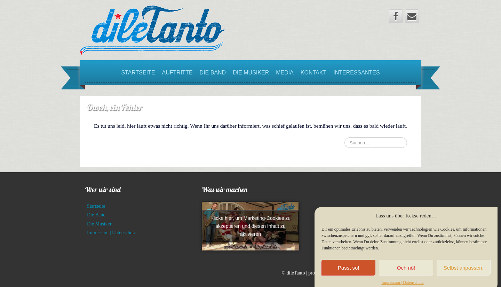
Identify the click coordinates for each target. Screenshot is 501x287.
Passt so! (348, 272)
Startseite (138, 72)
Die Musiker (251, 72)
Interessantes (356, 72)
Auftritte (177, 72)
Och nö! (406, 272)
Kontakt (313, 72)
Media (285, 72)
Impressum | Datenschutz (111, 232)
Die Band (213, 72)
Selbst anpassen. (464, 272)
